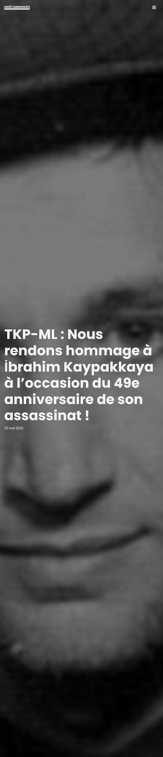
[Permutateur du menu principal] (154, 7)
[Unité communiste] (17, 7)
